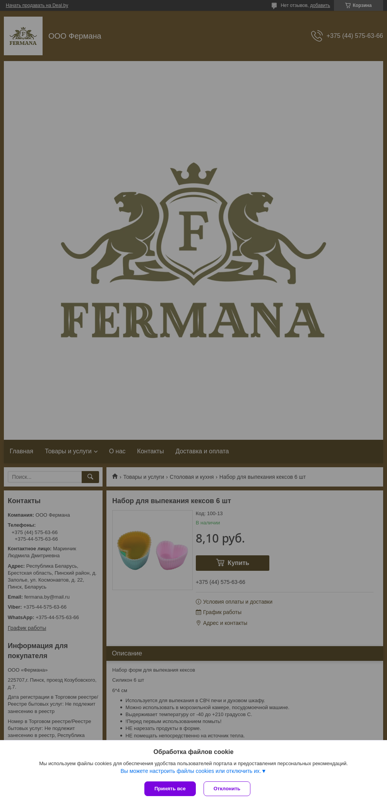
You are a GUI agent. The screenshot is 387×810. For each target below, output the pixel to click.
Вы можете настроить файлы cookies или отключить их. (190, 771)
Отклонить (227, 788)
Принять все (170, 788)
